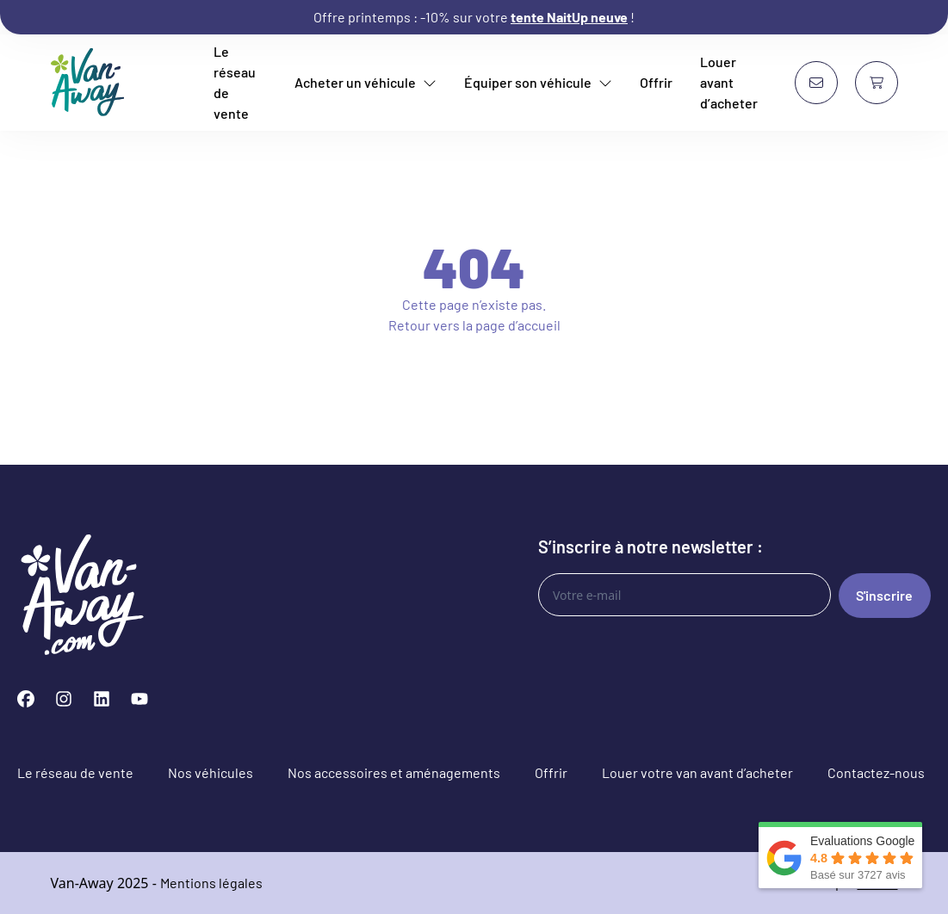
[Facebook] (25, 698)
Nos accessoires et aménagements (394, 772)
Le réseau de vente (235, 82)
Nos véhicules (210, 772)
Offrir (656, 82)
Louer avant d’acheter (729, 82)
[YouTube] (139, 698)
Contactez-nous (876, 772)
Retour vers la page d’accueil (474, 325)
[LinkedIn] (101, 698)
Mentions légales (211, 882)
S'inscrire (884, 595)
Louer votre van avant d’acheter (697, 772)
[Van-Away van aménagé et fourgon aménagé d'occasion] (88, 82)
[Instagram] (63, 698)
